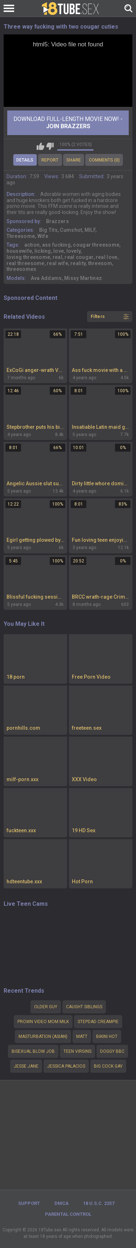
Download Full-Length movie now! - (68, 123)
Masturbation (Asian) (42, 1036)
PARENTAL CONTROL (68, 1214)
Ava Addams (46, 278)
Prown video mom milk (43, 1021)
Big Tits (48, 230)
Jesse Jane (26, 1066)
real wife (57, 263)
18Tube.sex (49, 1229)
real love (107, 257)
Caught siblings (84, 1006)
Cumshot (71, 230)
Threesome (21, 236)
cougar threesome (96, 245)
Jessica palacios (66, 1066)
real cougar (79, 257)
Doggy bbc (112, 1051)
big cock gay (108, 1066)
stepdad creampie (98, 1021)
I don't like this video (50, 146)
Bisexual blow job (33, 1051)
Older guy (45, 1006)
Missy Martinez (83, 278)
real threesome (26, 263)
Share (73, 160)
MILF (90, 230)
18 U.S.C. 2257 (98, 1203)
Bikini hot (107, 1036)
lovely (73, 251)
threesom (100, 263)
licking (42, 251)
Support (29, 1203)
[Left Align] (11, 8)
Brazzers (57, 221)
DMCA (61, 1203)
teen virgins (77, 1051)
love (58, 251)
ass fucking (56, 245)
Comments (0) (104, 160)
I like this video (40, 146)
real (57, 257)
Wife (42, 236)
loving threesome (28, 257)
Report (49, 160)
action (32, 245)
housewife (19, 251)
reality (78, 263)
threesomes (22, 269)
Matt (81, 1036)
